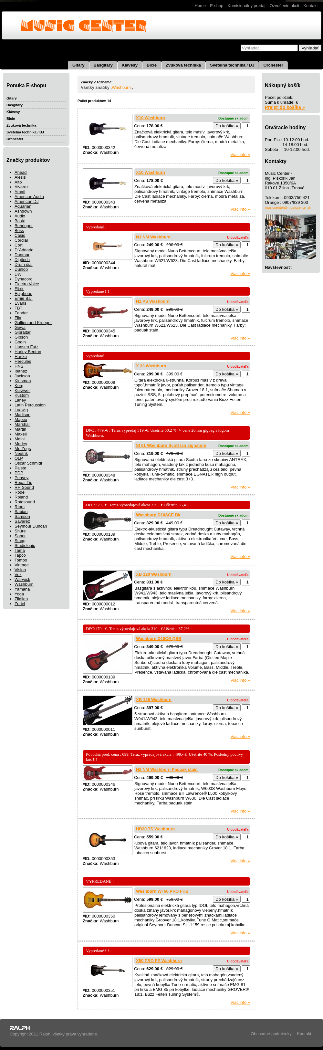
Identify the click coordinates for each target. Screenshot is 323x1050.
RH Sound (24, 487)
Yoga (19, 594)
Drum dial (24, 264)
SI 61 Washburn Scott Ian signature (171, 445)
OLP (19, 458)
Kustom (22, 395)
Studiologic (25, 545)
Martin (20, 429)
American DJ (26, 201)
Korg (19, 385)
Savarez (22, 521)
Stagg (20, 540)
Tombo (21, 560)
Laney (20, 400)
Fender (21, 312)
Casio (20, 235)
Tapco (20, 555)
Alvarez (21, 186)
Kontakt (310, 5)
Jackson (22, 375)
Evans (20, 303)
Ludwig (21, 409)
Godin (20, 342)
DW (18, 274)
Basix (20, 220)
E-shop (216, 5)
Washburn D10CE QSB (158, 638)
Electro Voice (27, 283)
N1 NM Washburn (153, 237)
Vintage (22, 564)
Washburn (24, 584)
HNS (19, 366)
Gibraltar (23, 332)
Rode (20, 492)
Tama (20, 550)
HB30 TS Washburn (155, 828)
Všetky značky (95, 87)
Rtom (20, 506)
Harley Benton (28, 351)
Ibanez (21, 371)
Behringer (24, 225)
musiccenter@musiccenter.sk (288, 207)
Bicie (152, 65)
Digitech (22, 259)
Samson (22, 516)
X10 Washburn (150, 117)
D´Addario (24, 249)
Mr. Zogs (23, 448)
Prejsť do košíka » (285, 107)
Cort (19, 245)
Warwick (22, 579)
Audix (20, 216)
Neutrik (21, 453)
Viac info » (240, 154)
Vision (20, 569)
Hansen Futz (26, 346)
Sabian (21, 511)
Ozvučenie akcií (284, 5)
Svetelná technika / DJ (232, 65)
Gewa (20, 327)
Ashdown (23, 211)
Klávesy (130, 65)
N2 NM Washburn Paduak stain (167, 769)
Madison (22, 414)
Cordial (21, 240)
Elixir (19, 288)
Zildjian (21, 598)
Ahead (21, 172)
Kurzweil (22, 390)
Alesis (20, 177)
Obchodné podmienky (271, 1033)
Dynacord (24, 279)
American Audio (29, 196)
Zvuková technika (183, 65)
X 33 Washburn (151, 365)
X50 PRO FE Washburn (159, 960)
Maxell (21, 434)
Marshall (22, 424)
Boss (19, 230)
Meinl (20, 438)
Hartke (21, 356)
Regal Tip (23, 482)
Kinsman (23, 380)
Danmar (22, 254)
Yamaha (22, 589)
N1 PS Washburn (153, 301)
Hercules (23, 361)
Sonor (20, 535)
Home (200, 5)
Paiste (20, 468)
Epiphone (23, 293)
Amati (20, 191)
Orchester (273, 65)
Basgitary (103, 65)
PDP (19, 472)
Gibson (21, 337)
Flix (18, 317)
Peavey (21, 477)
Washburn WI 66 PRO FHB (162, 891)
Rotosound (25, 501)
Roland (21, 497)
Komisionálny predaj (247, 5)
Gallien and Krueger (33, 322)
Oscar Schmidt (28, 463)
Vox (18, 574)
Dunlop (21, 269)
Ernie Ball (24, 298)
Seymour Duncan (31, 526)
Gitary (78, 65)
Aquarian (23, 206)
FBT (19, 308)
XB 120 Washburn (154, 574)
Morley (21, 443)
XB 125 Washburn (154, 699)
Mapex (21, 419)
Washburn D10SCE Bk (158, 514)
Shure (20, 531)
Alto (18, 182)
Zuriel (20, 603)
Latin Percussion (30, 405)
